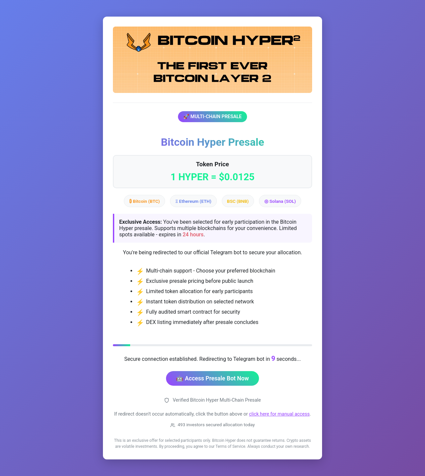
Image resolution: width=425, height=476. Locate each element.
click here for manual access (279, 414)
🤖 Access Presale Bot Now (212, 378)
